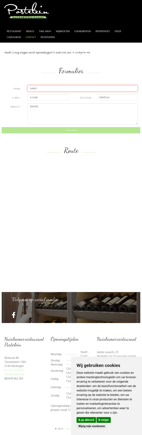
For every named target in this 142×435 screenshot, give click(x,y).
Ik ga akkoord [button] (86, 419)
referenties (103, 31)
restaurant (14, 31)
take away (45, 31)
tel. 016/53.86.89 (14, 370)
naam (18, 88)
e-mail (17, 97)
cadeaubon (14, 37)
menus (30, 31)
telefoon (85, 97)
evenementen (83, 31)
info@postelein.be (14, 374)
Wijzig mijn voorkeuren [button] (91, 426)
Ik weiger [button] (103, 419)
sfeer (117, 31)
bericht (16, 106)
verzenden (71, 130)
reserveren (48, 37)
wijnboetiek (63, 31)
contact (31, 37)
